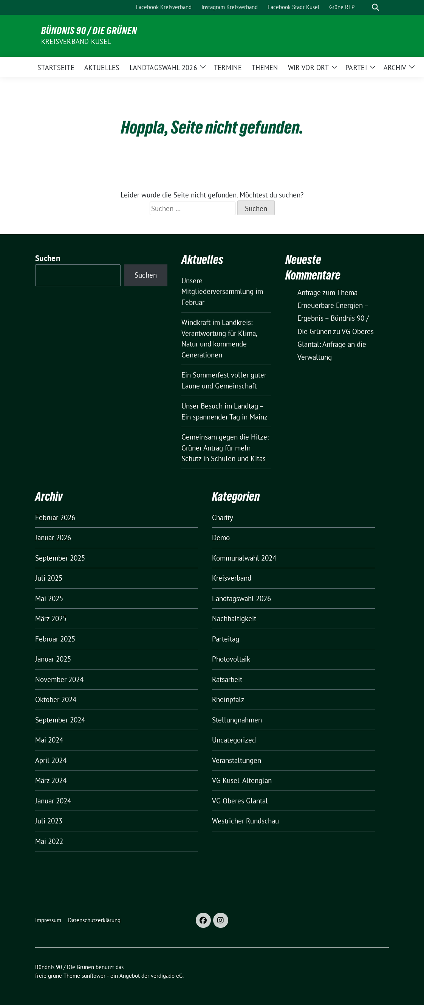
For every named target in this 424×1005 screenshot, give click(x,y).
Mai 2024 (49, 739)
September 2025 (60, 557)
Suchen (47, 258)
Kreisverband (231, 577)
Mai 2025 (49, 598)
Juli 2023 (48, 820)
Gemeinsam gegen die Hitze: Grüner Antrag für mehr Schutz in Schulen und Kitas (225, 447)
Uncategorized (234, 739)
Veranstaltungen (236, 760)
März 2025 (51, 618)
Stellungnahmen (237, 719)
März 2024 (51, 780)
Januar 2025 (53, 658)
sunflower (93, 975)
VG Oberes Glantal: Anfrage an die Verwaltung (335, 344)
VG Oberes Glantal (240, 800)
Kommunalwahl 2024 (244, 557)
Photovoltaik (231, 658)
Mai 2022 (49, 841)
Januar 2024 (53, 800)
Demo (221, 537)
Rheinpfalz (228, 699)
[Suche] (364, 7)
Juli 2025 (48, 577)
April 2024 (51, 760)
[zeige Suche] (375, 7)
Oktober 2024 (55, 699)
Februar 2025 (55, 638)
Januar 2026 (53, 537)
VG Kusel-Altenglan (242, 780)
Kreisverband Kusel (76, 41)
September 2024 (60, 719)
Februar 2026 (55, 517)
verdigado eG (167, 975)
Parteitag (225, 638)
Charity (222, 517)
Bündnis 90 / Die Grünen (89, 30)
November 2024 (59, 679)
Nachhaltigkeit (234, 618)
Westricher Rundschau (245, 820)
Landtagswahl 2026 (241, 598)
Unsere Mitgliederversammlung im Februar (222, 291)
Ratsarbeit (227, 679)
